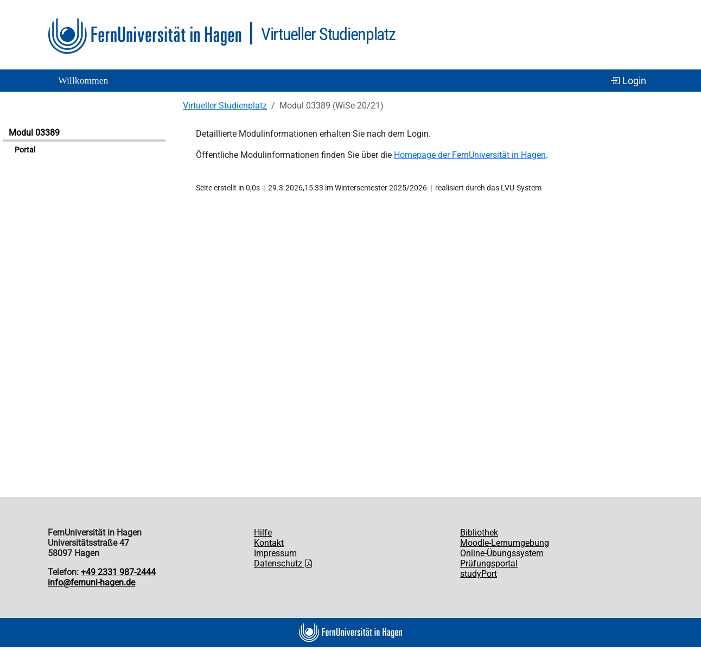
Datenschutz (283, 563)
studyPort (478, 574)
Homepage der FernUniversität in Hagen (470, 155)
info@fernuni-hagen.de (91, 582)
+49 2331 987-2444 (118, 572)
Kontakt (269, 543)
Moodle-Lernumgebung (504, 543)
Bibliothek (479, 532)
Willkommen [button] (83, 80)
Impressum (275, 553)
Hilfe (263, 532)
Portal (25, 150)
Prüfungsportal (489, 563)
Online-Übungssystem (502, 553)
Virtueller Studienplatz (225, 105)
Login (628, 80)
